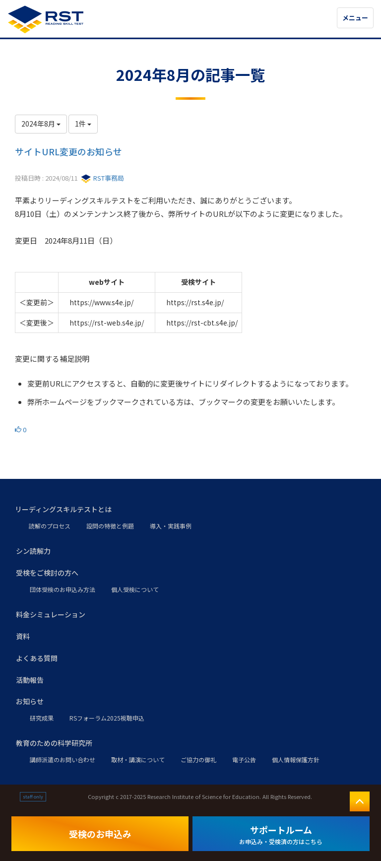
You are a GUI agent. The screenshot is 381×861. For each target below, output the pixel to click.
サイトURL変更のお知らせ (68, 151)
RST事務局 (102, 178)
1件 (83, 124)
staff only (33, 797)
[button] (190, 510)
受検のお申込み (100, 833)
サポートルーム (280, 834)
